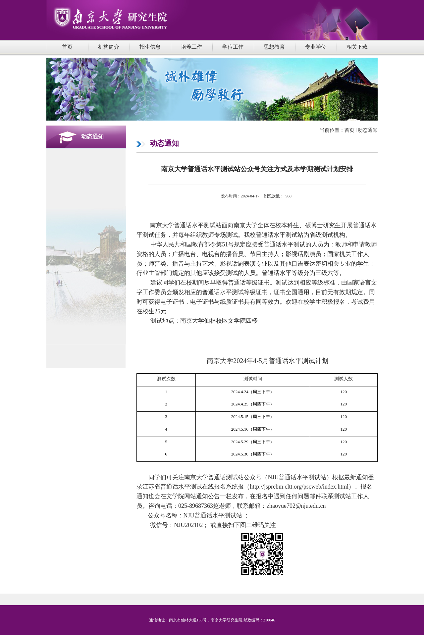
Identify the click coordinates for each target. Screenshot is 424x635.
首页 (349, 130)
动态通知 (368, 130)
